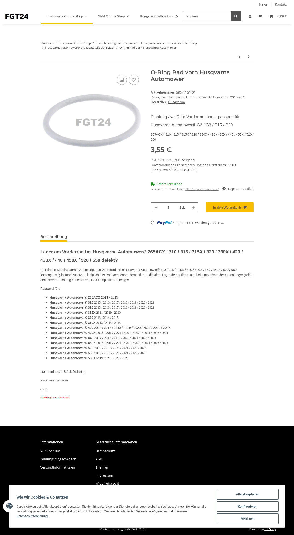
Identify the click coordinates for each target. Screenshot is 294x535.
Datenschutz (105, 451)
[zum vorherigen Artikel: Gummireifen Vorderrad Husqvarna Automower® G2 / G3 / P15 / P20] (239, 57)
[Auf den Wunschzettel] (134, 80)
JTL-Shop (270, 529)
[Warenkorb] (278, 16)
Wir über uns (50, 451)
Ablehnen (247, 519)
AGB (99, 459)
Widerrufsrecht (107, 483)
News (263, 4)
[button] (250, 16)
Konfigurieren (247, 507)
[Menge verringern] (156, 208)
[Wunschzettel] (260, 16)
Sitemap (102, 467)
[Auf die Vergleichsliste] (122, 80)
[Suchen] (207, 16)
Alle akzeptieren (247, 495)
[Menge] (168, 208)
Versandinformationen (57, 467)
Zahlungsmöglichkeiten (58, 459)
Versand (188, 160)
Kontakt (281, 4)
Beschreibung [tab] (53, 237)
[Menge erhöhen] (193, 208)
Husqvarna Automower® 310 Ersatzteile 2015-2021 (207, 97)
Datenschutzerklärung (32, 516)
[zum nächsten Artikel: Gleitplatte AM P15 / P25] (249, 57)
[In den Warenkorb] (230, 207)
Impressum (104, 475)
